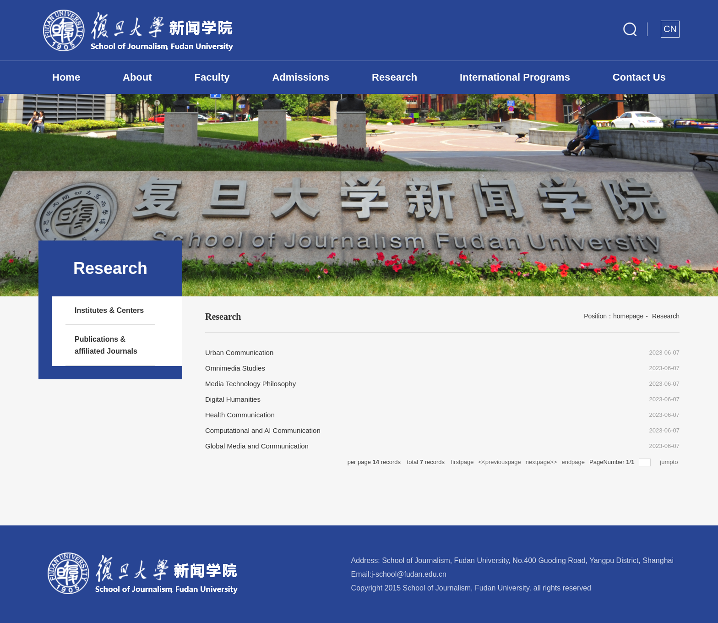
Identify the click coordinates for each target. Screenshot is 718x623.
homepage (628, 316)
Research (394, 77)
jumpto (670, 462)
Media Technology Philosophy (250, 384)
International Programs (515, 77)
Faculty (212, 77)
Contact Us (639, 77)
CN (670, 29)
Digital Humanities (233, 399)
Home (66, 77)
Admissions (300, 77)
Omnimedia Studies (235, 368)
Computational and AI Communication (263, 430)
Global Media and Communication (257, 446)
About (137, 77)
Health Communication (240, 415)
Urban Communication (239, 352)
